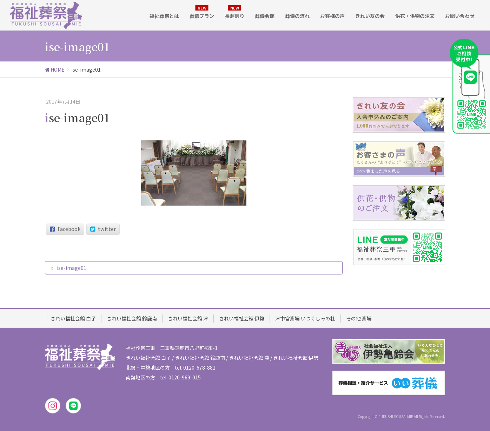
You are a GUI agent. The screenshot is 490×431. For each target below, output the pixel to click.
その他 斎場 (359, 318)
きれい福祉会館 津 (188, 318)
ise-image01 (71, 267)
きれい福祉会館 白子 (73, 318)
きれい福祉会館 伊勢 (241, 318)
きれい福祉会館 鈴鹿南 (132, 318)
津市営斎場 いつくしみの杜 (305, 318)
